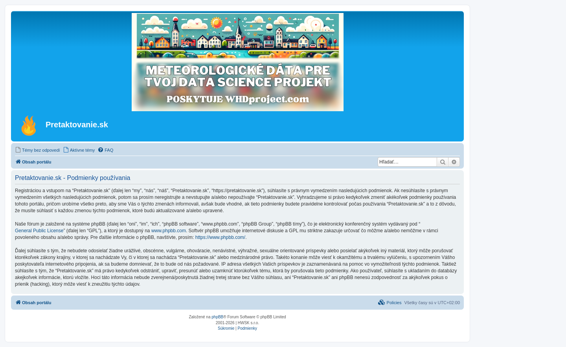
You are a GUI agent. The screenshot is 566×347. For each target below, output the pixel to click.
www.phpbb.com (168, 230)
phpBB (217, 317)
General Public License (39, 230)
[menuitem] (37, 150)
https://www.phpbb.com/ (220, 237)
